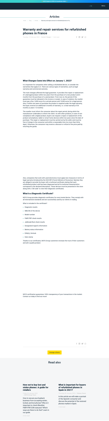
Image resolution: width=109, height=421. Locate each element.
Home (24, 20)
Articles (36, 20)
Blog (30, 20)
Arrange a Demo (54, 352)
